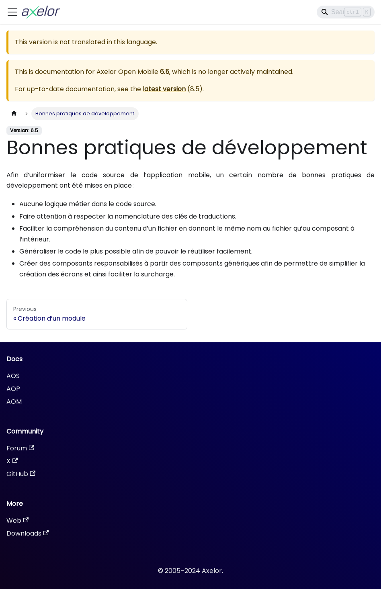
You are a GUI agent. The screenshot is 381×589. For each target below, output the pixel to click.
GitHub (20, 474)
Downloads (27, 533)
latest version (164, 89)
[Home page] (14, 113)
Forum (20, 448)
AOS (13, 375)
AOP (13, 388)
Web (17, 520)
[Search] (346, 12)
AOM (14, 401)
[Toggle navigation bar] (12, 12)
